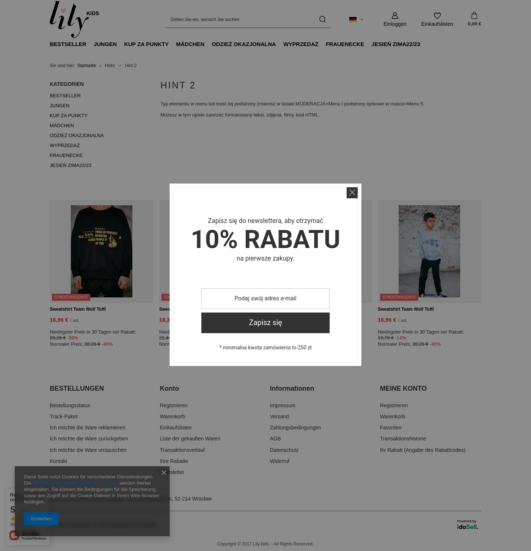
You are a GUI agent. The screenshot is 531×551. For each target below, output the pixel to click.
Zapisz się (265, 322)
